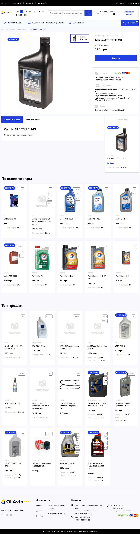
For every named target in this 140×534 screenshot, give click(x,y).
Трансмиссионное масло (18, 29)
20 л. (78, 199)
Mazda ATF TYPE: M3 (116, 158)
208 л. (49, 203)
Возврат (39, 516)
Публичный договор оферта (56, 507)
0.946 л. (76, 189)
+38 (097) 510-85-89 (82, 520)
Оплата (39, 506)
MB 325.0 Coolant (40, 346)
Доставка (40, 511)
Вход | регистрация (127, 3)
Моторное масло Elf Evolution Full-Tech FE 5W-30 (41, 221)
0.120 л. (21, 374)
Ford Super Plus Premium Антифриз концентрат (40, 406)
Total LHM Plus (38, 276)
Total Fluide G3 (122, 276)
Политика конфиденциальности (56, 512)
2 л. (105, 438)
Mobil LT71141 (121, 219)
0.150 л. (77, 316)
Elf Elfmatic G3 (10, 219)
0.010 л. (49, 434)
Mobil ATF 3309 (66, 219)
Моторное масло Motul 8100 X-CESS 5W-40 (96, 466)
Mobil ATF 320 (94, 219)
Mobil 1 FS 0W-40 (67, 463)
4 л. (105, 378)
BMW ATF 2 (120, 346)
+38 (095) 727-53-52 (82, 517)
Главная (4, 29)
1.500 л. (49, 316)
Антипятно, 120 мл (13, 403)
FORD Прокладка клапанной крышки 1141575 (68, 406)
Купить (116, 58)
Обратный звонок (129, 13)
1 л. (22, 189)
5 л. (50, 194)
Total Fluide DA (66, 276)
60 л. (50, 199)
